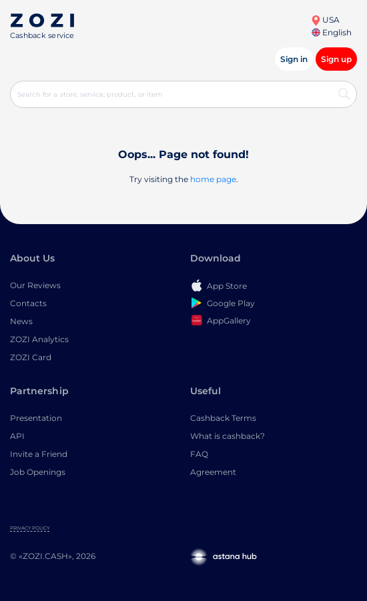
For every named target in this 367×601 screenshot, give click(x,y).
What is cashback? (227, 436)
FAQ (199, 454)
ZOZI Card (30, 357)
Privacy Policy (29, 528)
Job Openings (37, 472)
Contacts (28, 303)
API (17, 436)
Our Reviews (35, 285)
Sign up (336, 59)
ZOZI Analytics (39, 339)
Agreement (213, 472)
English (332, 32)
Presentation (36, 418)
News (21, 321)
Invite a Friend (38, 454)
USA (325, 20)
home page (213, 179)
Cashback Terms (223, 418)
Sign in (294, 59)
